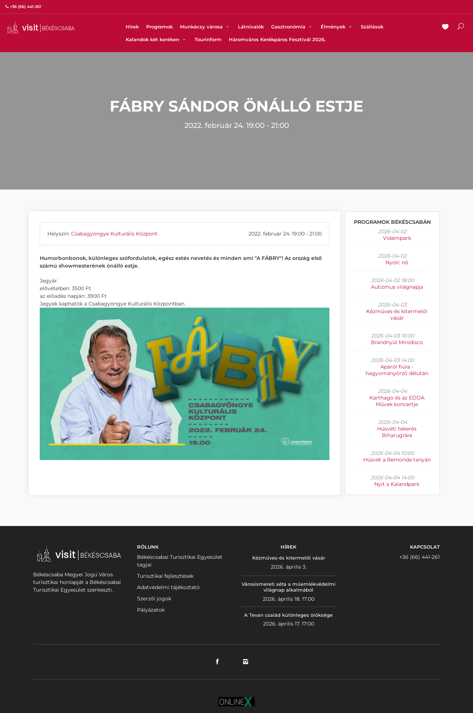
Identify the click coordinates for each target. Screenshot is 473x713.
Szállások (372, 27)
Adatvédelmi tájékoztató (168, 587)
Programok (159, 27)
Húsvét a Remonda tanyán (397, 459)
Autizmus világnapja (397, 287)
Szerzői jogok (154, 598)
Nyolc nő (397, 262)
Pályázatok (151, 610)
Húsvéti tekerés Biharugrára (397, 432)
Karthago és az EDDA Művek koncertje (397, 401)
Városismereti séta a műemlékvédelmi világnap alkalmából (289, 587)
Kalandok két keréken (156, 39)
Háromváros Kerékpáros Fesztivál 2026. (277, 39)
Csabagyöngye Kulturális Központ (114, 233)
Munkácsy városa (205, 27)
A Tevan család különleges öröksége (288, 615)
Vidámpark (397, 238)
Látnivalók (251, 27)
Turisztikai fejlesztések (165, 576)
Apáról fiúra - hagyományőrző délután (397, 370)
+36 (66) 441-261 (419, 557)
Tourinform (208, 39)
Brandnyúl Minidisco (397, 342)
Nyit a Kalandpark (396, 484)
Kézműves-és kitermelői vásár (396, 314)
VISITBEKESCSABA (40, 27)
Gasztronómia (292, 27)
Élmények (337, 27)
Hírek (132, 27)
